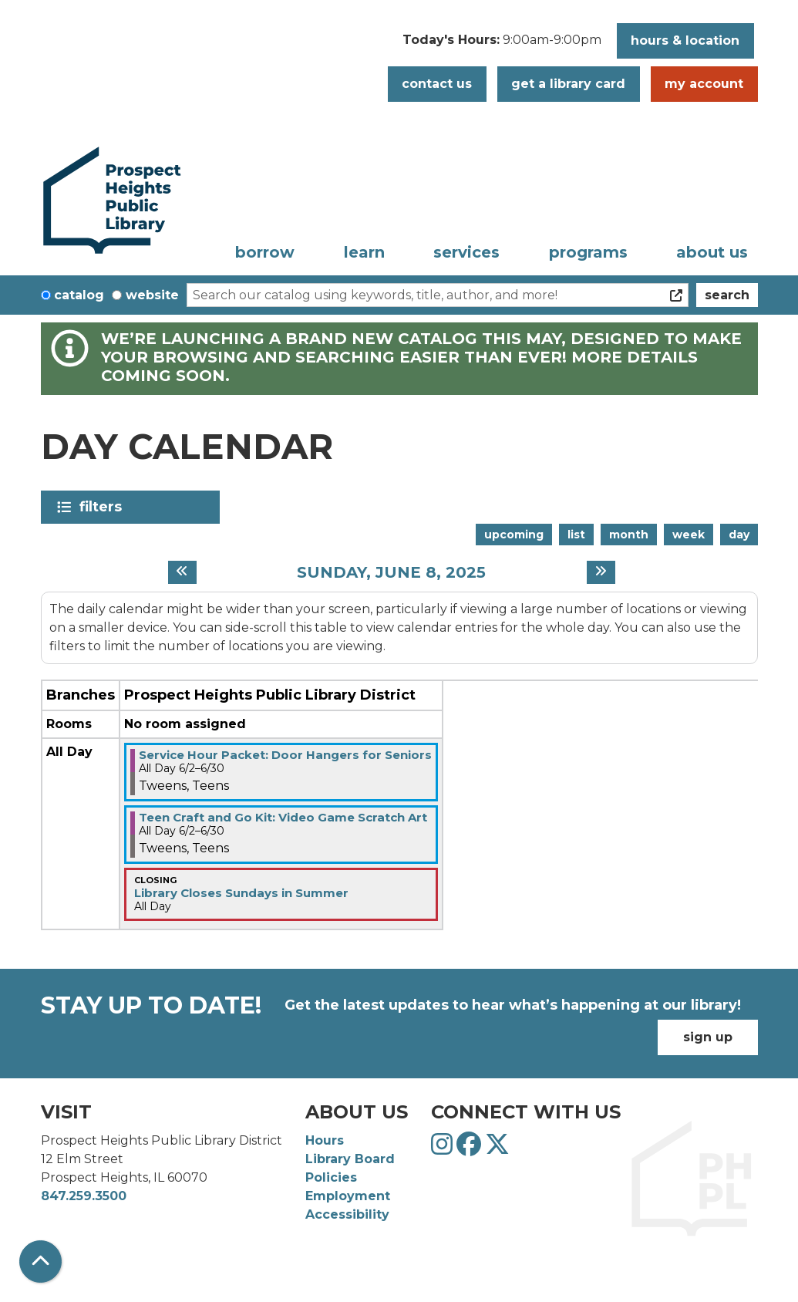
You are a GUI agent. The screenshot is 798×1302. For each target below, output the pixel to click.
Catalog (79, 295)
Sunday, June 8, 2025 (391, 572)
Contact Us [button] (437, 83)
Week (688, 534)
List (576, 534)
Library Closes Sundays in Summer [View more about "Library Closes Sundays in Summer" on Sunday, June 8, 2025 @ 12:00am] (241, 893)
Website (152, 295)
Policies (331, 1177)
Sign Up (707, 1037)
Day (739, 534)
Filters (103, 506)
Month (628, 534)
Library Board (350, 1159)
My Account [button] (704, 83)
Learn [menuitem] (364, 252)
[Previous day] (182, 572)
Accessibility (347, 1214)
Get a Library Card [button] (568, 83)
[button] (502, 44)
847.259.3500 (83, 1196)
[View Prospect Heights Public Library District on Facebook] (470, 1149)
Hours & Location (685, 40)
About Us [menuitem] (712, 252)
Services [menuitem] (466, 252)
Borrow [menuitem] (265, 252)
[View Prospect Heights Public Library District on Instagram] (443, 1149)
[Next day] (601, 572)
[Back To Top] (40, 1261)
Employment (347, 1196)
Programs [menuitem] (588, 252)
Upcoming (514, 534)
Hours (324, 1140)
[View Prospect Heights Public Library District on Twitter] (497, 1149)
